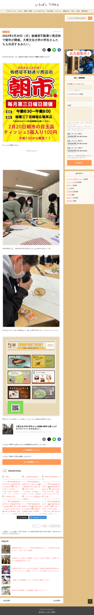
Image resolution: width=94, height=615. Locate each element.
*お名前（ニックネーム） (76, 84)
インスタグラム (39, 11)
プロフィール (11, 11)
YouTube (50, 11)
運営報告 (70, 201)
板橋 (45, 526)
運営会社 (85, 11)
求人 (73, 11)
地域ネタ (70, 185)
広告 (78, 11)
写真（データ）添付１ (75, 134)
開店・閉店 (28, 11)
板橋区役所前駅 (55, 526)
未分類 (69, 195)
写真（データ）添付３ (75, 148)
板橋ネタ (66, 11)
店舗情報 (70, 191)
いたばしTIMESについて (75, 179)
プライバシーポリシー (47, 609)
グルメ (20, 11)
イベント (58, 11)
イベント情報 (6, 31)
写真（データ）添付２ (75, 141)
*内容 (69, 105)
